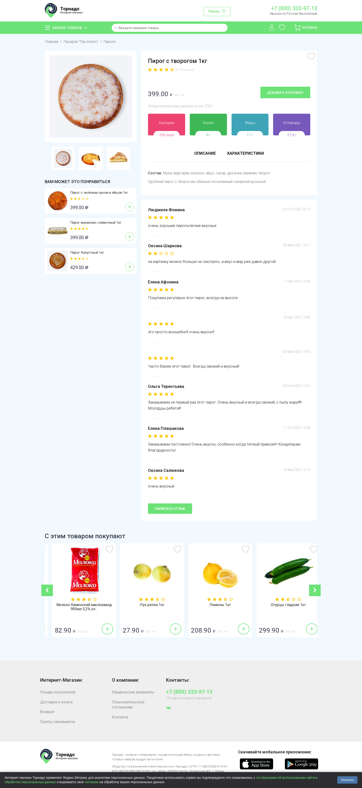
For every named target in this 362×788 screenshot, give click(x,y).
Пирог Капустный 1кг (87, 252)
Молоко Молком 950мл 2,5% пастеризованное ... (79, 607)
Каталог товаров (67, 28)
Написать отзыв (170, 508)
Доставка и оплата (56, 702)
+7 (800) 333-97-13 (294, 8)
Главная (51, 41)
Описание (204, 153)
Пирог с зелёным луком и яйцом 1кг (99, 192)
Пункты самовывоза (57, 721)
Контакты (120, 717)
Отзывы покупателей (57, 692)
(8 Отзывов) (184, 70)
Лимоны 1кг (283, 605)
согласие (92, 782)
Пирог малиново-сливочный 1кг (95, 222)
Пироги (110, 41)
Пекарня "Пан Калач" (81, 41)
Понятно (347, 780)
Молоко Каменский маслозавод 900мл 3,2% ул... (147, 607)
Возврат (47, 711)
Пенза (213, 11)
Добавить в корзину (285, 92)
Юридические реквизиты (133, 692)
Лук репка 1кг (215, 605)
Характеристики (246, 153)
